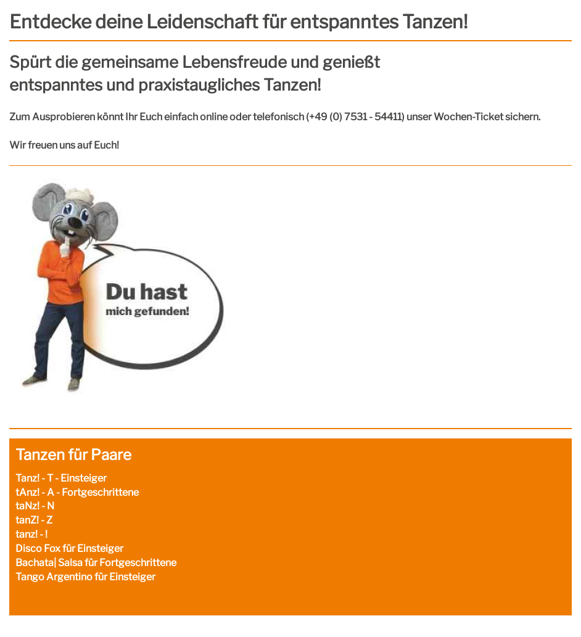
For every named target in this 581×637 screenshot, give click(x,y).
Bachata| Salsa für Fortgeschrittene (95, 563)
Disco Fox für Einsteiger (69, 548)
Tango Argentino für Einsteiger (85, 577)
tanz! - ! (31, 534)
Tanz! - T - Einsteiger (61, 478)
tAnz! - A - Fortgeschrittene (77, 492)
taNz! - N (34, 506)
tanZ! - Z (33, 520)
